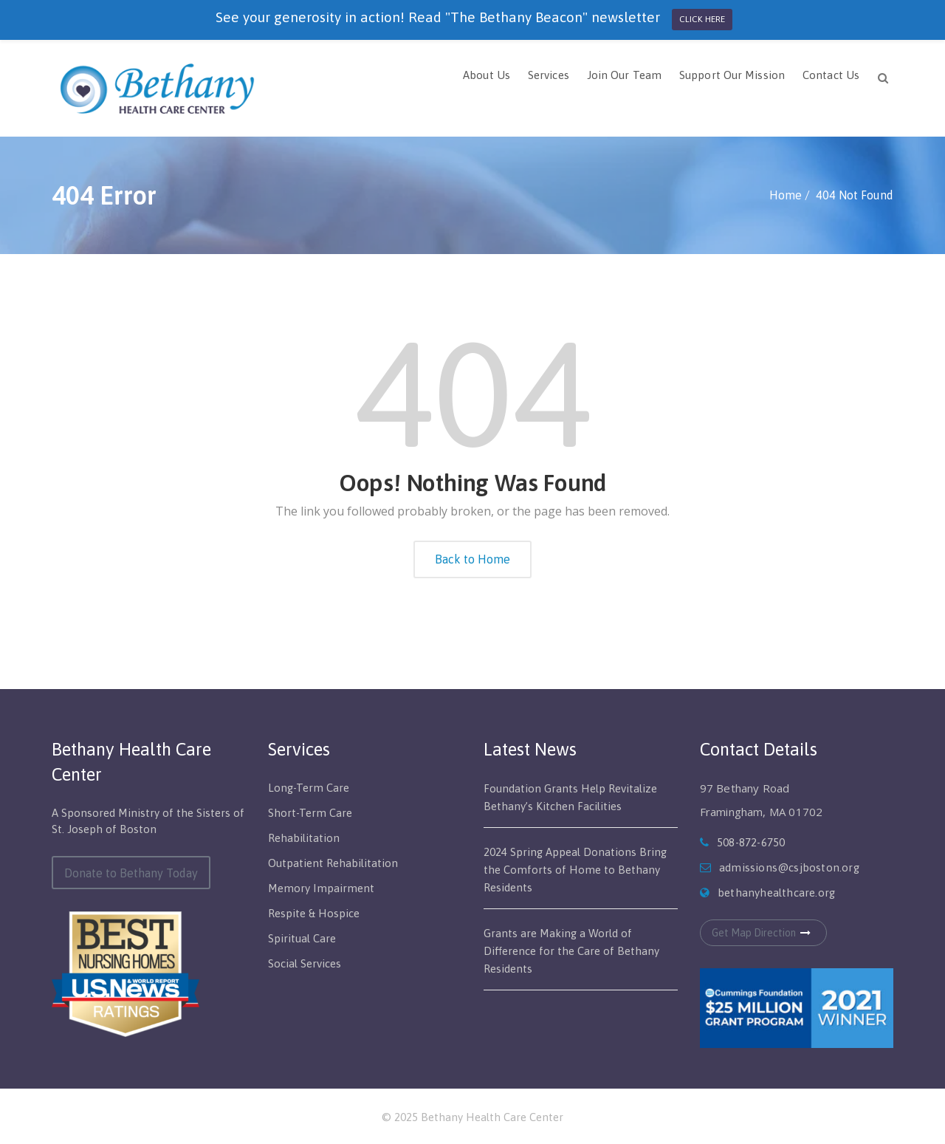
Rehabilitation (304, 838)
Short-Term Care (310, 812)
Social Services (304, 963)
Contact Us (831, 75)
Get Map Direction (763, 933)
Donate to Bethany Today (131, 873)
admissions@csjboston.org (789, 867)
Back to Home (472, 559)
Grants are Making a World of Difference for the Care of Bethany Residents (571, 951)
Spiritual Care (302, 938)
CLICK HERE (702, 19)
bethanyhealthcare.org (776, 892)
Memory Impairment (321, 888)
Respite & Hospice (314, 913)
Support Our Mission (732, 75)
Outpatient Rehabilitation (333, 863)
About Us (486, 75)
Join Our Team (624, 75)
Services (548, 75)
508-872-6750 (751, 842)
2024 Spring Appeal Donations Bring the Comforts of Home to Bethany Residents (575, 870)
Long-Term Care (308, 787)
